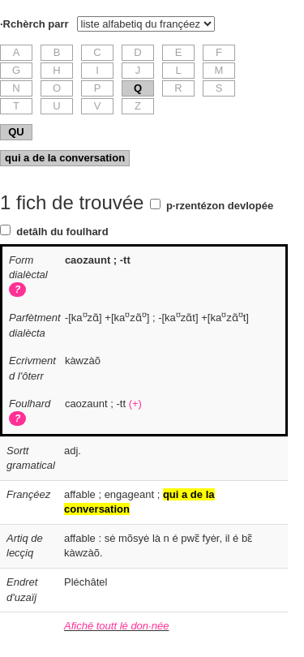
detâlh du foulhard (62, 231)
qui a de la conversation (65, 158)
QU (16, 132)
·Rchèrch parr (34, 24)
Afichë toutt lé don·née (116, 626)
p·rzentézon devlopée (219, 206)
